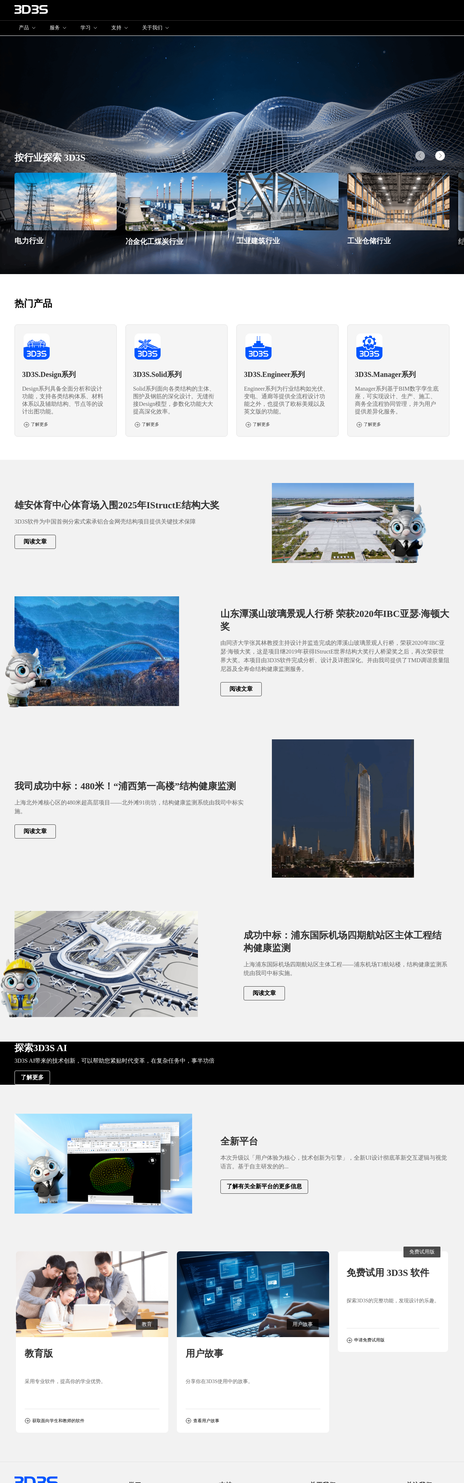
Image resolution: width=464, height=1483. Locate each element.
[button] (440, 155)
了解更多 (32, 1077)
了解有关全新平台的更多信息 (264, 1186)
